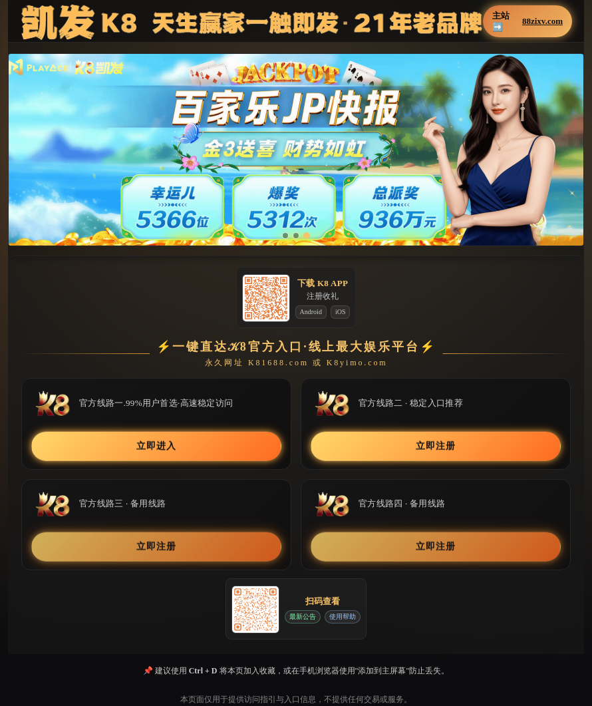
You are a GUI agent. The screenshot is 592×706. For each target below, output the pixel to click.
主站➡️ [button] (527, 21)
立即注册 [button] (435, 445)
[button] (296, 150)
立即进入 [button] (156, 445)
